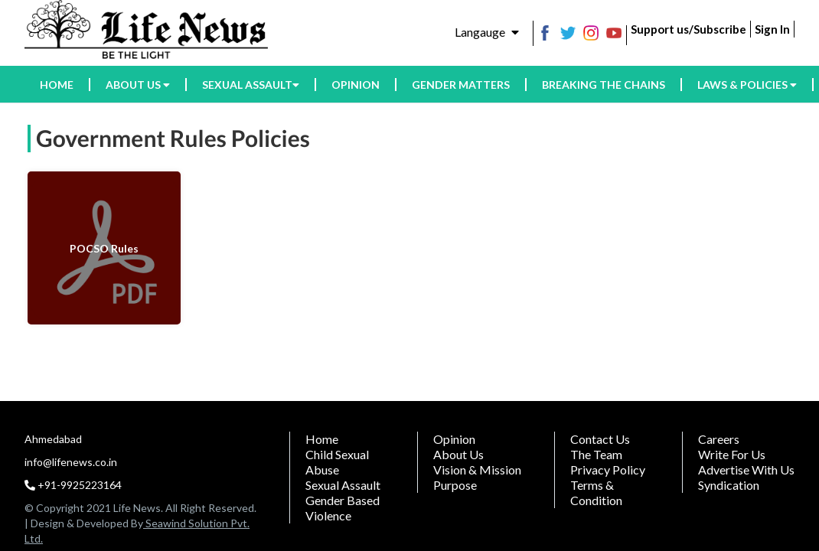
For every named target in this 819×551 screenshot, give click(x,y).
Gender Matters (461, 84)
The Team (596, 454)
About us (138, 84)
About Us (458, 454)
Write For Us (731, 454)
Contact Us (600, 439)
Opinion (355, 84)
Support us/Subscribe (688, 29)
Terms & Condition (596, 492)
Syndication (728, 485)
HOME (56, 84)
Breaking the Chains (603, 84)
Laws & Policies (747, 84)
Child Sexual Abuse (337, 462)
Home (321, 439)
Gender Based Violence (342, 508)
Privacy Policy (607, 469)
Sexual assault (250, 84)
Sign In (772, 29)
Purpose (455, 485)
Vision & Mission (477, 469)
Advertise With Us (746, 469)
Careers (718, 439)
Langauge (487, 31)
